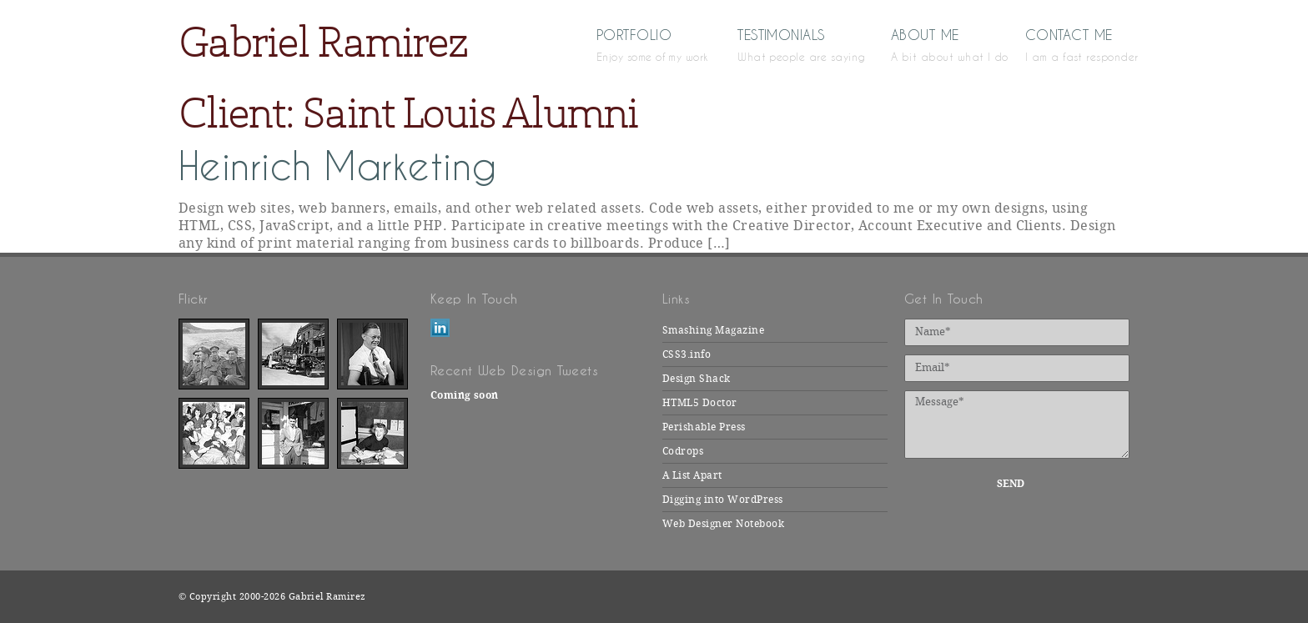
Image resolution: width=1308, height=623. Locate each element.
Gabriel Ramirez (323, 42)
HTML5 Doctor (699, 403)
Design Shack (696, 378)
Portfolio (642, 44)
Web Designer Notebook (723, 524)
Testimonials (789, 44)
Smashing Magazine (713, 330)
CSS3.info (686, 354)
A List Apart (692, 475)
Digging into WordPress (722, 499)
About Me (933, 44)
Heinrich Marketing (338, 166)
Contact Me (1077, 44)
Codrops (682, 451)
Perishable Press (704, 427)
